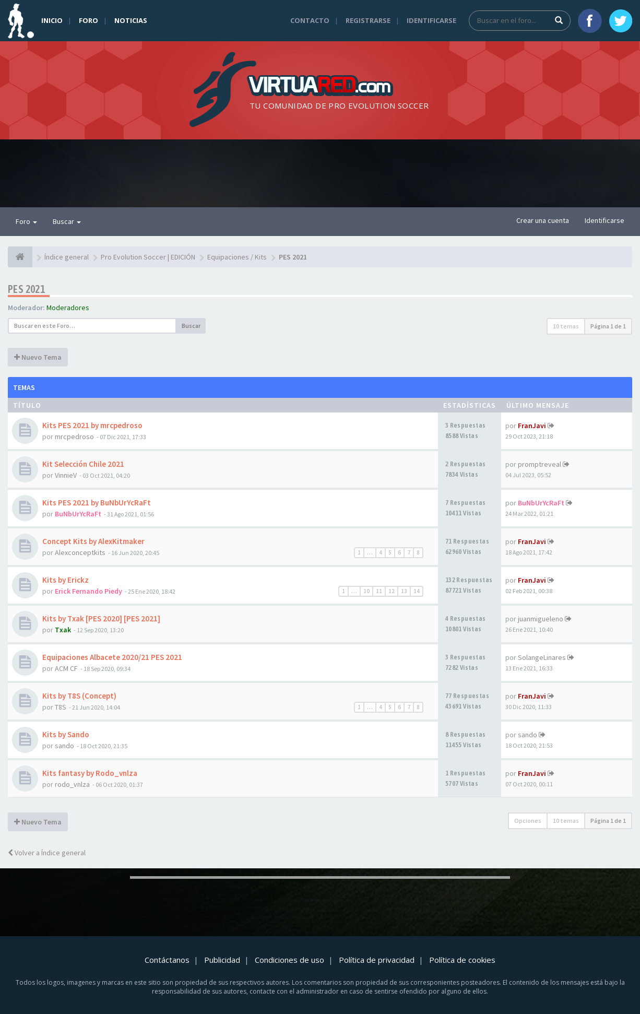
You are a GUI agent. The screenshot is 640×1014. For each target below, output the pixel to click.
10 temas (566, 326)
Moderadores (67, 307)
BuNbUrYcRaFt (78, 513)
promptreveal (539, 464)
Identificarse (431, 20)
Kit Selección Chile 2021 (83, 464)
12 (391, 591)
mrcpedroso (74, 436)
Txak (63, 629)
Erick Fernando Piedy (88, 591)
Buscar (67, 221)
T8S (60, 707)
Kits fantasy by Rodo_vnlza (89, 773)
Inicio (52, 20)
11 (379, 591)
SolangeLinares (542, 657)
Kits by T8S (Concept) (79, 696)
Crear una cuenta (542, 220)
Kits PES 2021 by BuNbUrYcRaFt (96, 503)
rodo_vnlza (72, 784)
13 (404, 591)
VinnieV (66, 475)
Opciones (527, 820)
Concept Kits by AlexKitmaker (93, 541)
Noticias (130, 20)
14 (416, 591)
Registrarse (368, 20)
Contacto (309, 20)
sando (64, 745)
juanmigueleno (540, 618)
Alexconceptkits (80, 552)
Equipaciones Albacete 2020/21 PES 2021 (112, 657)
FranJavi (532, 425)
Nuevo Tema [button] (38, 357)
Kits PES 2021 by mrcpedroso (92, 425)
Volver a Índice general (47, 852)
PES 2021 (26, 289)
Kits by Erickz (65, 580)
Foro (88, 20)
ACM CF (66, 668)
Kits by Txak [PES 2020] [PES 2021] (101, 618)
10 (366, 591)
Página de (608, 326)
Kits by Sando (65, 734)
